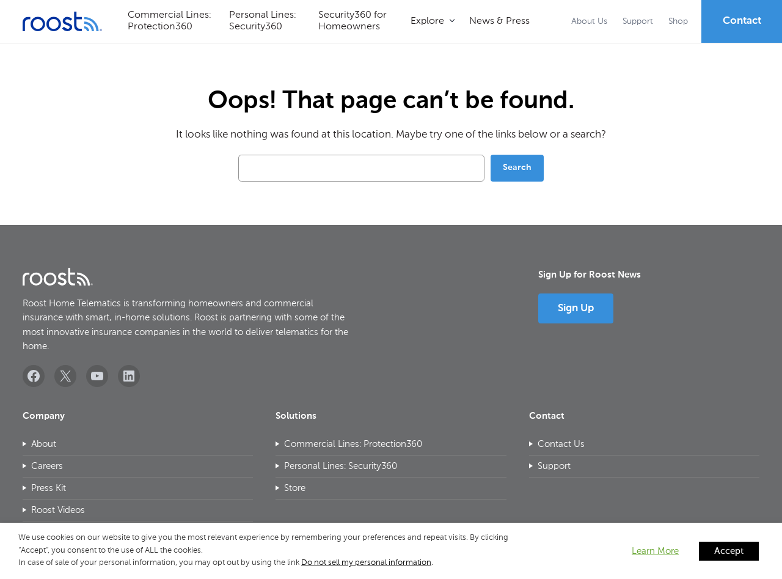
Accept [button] (729, 551)
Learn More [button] (655, 551)
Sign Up (576, 308)
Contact (742, 21)
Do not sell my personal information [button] (366, 563)
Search (517, 167)
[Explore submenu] (432, 21)
